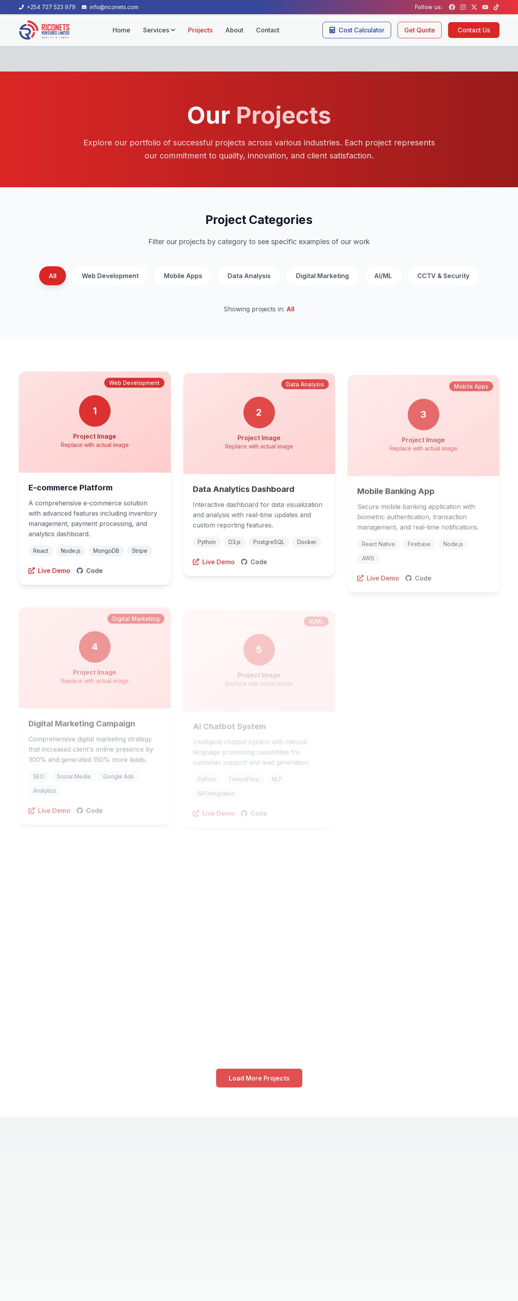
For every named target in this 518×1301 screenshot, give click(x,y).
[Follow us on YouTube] (485, 7)
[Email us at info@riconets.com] (110, 7)
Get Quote (419, 30)
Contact (267, 30)
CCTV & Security (443, 276)
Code (90, 573)
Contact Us (474, 30)
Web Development (110, 276)
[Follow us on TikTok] (496, 7)
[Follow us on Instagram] (463, 7)
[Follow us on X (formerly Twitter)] (474, 7)
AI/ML (383, 276)
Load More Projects (259, 1079)
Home (121, 30)
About (234, 30)
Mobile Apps (183, 276)
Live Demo (49, 573)
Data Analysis (249, 276)
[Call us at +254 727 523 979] (47, 7)
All (53, 276)
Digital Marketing (322, 276)
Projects (200, 30)
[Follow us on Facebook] (452, 7)
